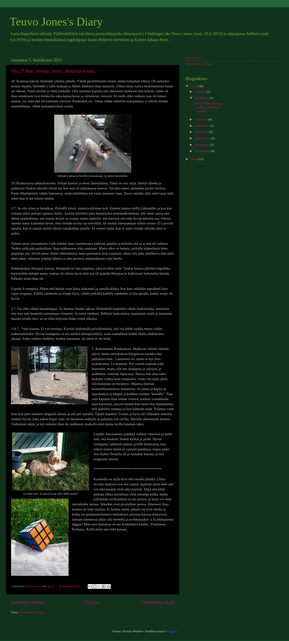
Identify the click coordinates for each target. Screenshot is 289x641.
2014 (194, 159)
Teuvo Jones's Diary (56, 21)
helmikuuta (202, 144)
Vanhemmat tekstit (158, 602)
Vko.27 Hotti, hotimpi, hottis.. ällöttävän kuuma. (53, 71)
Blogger (171, 631)
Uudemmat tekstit (27, 602)
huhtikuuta (201, 132)
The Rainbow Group (198, 64)
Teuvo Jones (193, 58)
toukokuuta (202, 125)
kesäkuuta (201, 119)
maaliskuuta (202, 138)
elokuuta (200, 91)
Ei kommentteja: (70, 586)
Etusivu (92, 602)
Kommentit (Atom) (31, 612)
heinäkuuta (202, 98)
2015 (194, 86)
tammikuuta (202, 151)
